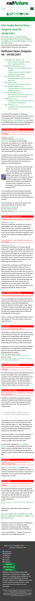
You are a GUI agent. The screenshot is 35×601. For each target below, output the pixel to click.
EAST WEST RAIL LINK (11, 60)
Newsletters (14, 39)
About (3, 43)
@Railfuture (7, 552)
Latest (20, 39)
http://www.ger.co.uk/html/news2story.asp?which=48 (15, 355)
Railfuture (7, 556)
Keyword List (14, 516)
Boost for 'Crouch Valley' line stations (19, 84)
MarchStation (10, 222)
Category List (6, 516)
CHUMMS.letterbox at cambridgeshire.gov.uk (15, 120)
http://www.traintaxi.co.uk (11, 467)
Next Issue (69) (27, 514)
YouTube (7, 558)
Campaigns (23, 37)
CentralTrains (10, 245)
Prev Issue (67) (6, 514)
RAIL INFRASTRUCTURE (12, 76)
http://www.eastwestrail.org (9, 210)
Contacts (9, 43)
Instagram (7, 562)
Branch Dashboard (7, 518)
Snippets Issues (16, 514)
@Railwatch (7, 554)
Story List (30, 516)
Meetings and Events (12, 37)
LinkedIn (6, 560)
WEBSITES (8, 99)
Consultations (6, 39)
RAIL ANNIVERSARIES (11, 86)
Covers (25, 39)
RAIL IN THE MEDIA (10, 92)
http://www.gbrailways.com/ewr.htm (23, 211)
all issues (21, 60)
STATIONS (8, 82)
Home (3, 37)
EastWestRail (10, 137)
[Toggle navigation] (32, 19)
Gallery (21, 41)
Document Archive (12, 41)
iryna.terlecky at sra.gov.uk (10, 207)
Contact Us (28, 591)
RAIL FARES (8, 105)
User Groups (28, 41)
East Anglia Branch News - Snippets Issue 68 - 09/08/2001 (16, 29)
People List (22, 516)
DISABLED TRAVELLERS (12, 66)
